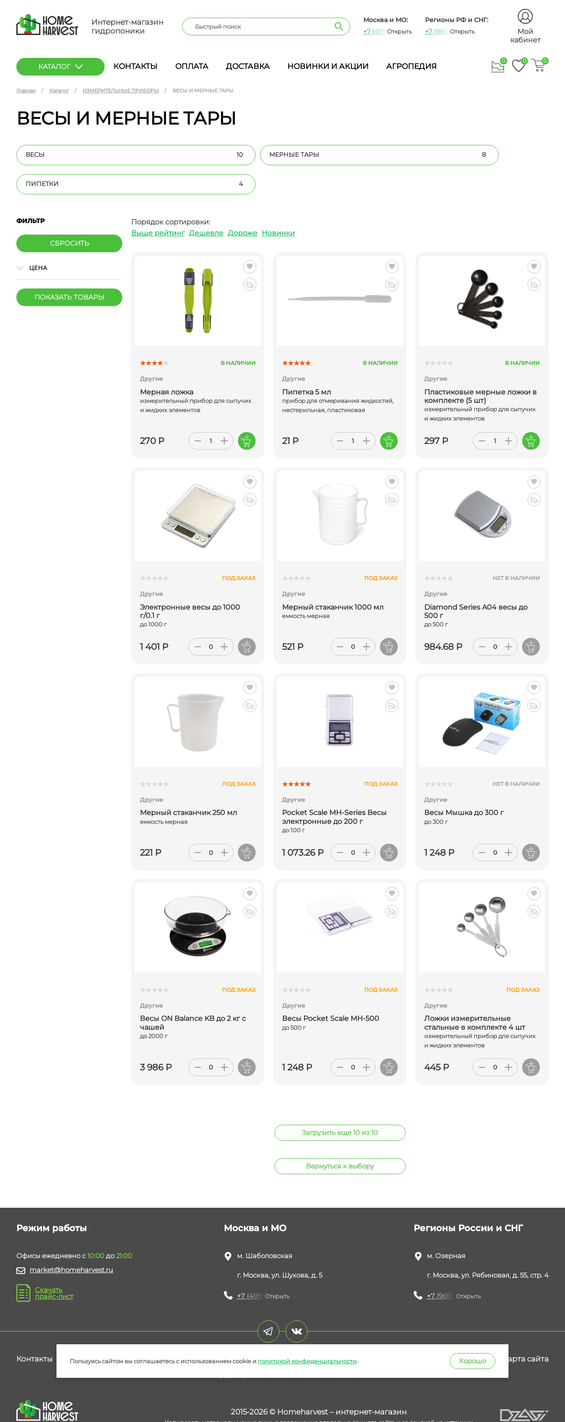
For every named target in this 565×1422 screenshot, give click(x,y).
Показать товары (69, 268)
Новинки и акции (328, 66)
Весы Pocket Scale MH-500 (330, 989)
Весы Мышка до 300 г (464, 783)
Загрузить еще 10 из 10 (340, 1103)
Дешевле (206, 204)
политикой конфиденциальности (307, 1361)
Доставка (248, 66)
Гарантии (239, 1329)
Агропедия (411, 66)
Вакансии (467, 1329)
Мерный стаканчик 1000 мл (333, 578)
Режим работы (51, 1199)
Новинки (278, 204)
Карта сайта (525, 1329)
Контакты (135, 66)
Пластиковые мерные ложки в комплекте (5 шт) (480, 367)
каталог (60, 66)
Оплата (191, 66)
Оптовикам (327, 1329)
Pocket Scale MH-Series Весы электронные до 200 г (334, 787)
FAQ (282, 1329)
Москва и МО (255, 1199)
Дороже (242, 204)
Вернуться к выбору (340, 1137)
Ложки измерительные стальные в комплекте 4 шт (474, 993)
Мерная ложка (166, 363)
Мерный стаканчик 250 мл (188, 783)
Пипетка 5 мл (306, 363)
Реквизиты (89, 1329)
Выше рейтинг (158, 204)
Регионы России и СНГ (468, 1199)
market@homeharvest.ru (71, 1240)
